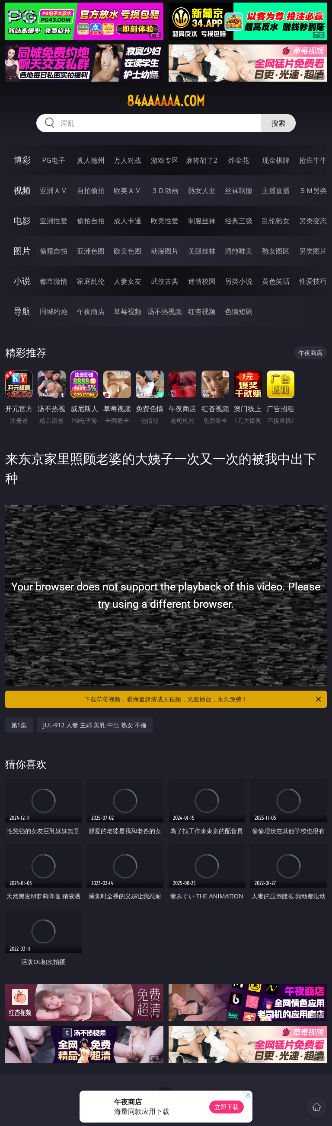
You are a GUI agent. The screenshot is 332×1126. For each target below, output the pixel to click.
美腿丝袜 (202, 251)
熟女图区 (276, 251)
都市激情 (53, 281)
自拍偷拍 (91, 190)
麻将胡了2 (201, 160)
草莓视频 (127, 311)
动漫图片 (165, 251)
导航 (22, 311)
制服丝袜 (202, 220)
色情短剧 (238, 311)
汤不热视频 (164, 311)
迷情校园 (202, 281)
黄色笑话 (276, 281)
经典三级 (238, 220)
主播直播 (276, 190)
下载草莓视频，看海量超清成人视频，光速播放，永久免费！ (203, 699)
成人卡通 (127, 220)
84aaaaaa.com (166, 101)
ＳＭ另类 (313, 190)
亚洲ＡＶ (53, 190)
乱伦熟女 (276, 220)
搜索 (278, 123)
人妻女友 (127, 281)
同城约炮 (53, 311)
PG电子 (53, 160)
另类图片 (313, 251)
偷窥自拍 (53, 251)
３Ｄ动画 (165, 190)
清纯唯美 (238, 251)
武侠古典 (165, 281)
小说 (22, 281)
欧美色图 (127, 251)
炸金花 (238, 160)
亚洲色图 (91, 251)
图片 (22, 251)
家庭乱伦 (91, 281)
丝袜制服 (238, 190)
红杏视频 (202, 311)
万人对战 (127, 160)
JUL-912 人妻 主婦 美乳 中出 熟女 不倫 (95, 725)
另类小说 (238, 281)
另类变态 (313, 220)
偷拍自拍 (91, 220)
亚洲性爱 (53, 220)
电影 (22, 220)
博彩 (22, 160)
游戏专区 (165, 160)
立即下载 (226, 1107)
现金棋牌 (276, 160)
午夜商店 (91, 311)
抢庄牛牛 (313, 160)
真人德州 (91, 160)
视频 (22, 190)
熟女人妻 (202, 190)
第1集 (19, 725)
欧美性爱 (165, 220)
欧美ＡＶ (127, 190)
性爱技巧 (313, 281)
